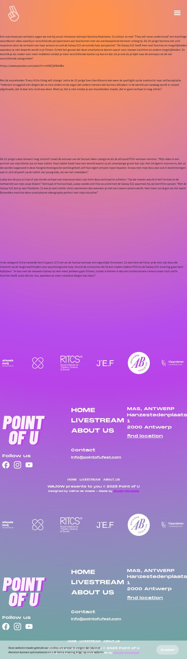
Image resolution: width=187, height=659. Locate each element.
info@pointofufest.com (96, 457)
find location (145, 436)
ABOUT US (92, 430)
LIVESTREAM (97, 420)
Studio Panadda (126, 491)
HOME (83, 410)
